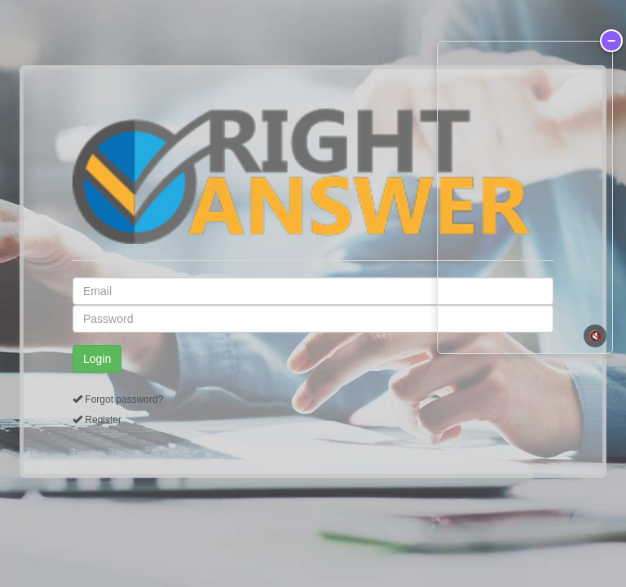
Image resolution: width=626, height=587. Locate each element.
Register (103, 420)
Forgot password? (124, 399)
